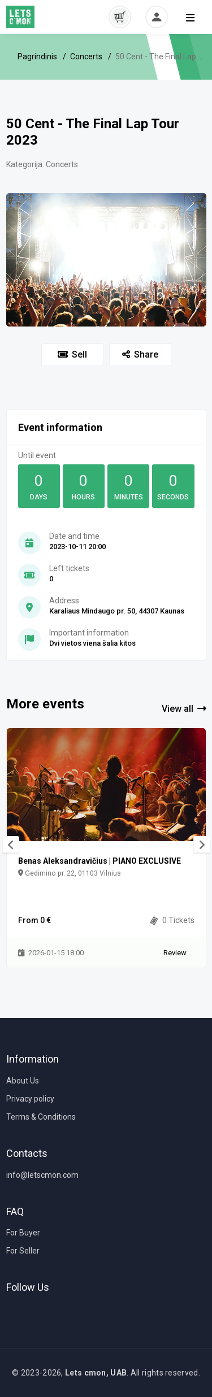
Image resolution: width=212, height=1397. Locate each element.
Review (175, 952)
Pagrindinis (37, 56)
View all (184, 708)
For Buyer (23, 1232)
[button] (120, 16)
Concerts (86, 56)
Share (140, 354)
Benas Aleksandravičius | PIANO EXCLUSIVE (99, 860)
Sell (72, 354)
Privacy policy (30, 1098)
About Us (22, 1080)
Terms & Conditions (41, 1116)
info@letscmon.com (42, 1175)
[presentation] (10, 844)
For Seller (23, 1250)
